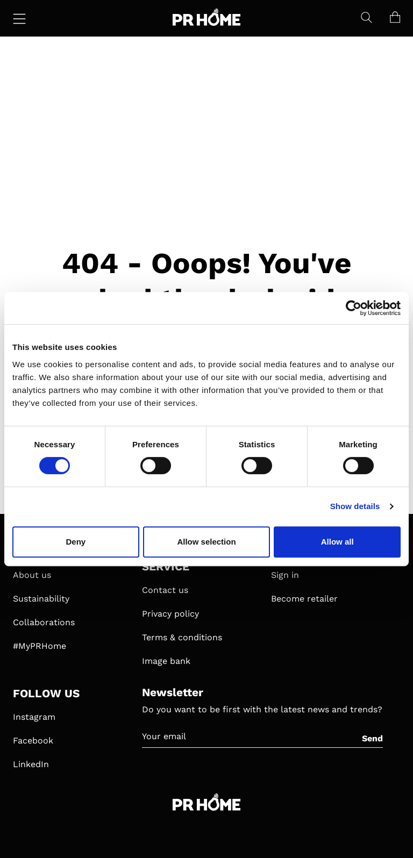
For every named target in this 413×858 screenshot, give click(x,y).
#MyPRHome (39, 646)
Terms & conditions (182, 637)
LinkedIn (31, 764)
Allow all (337, 541)
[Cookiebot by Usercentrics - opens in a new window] (354, 308)
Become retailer (304, 599)
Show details (355, 506)
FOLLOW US (46, 693)
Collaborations (44, 622)
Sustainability (41, 599)
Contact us (165, 590)
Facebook (33, 740)
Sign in (285, 575)
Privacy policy (170, 614)
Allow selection (206, 541)
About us (32, 575)
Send (372, 738)
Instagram (34, 717)
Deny (76, 541)
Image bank (166, 661)
